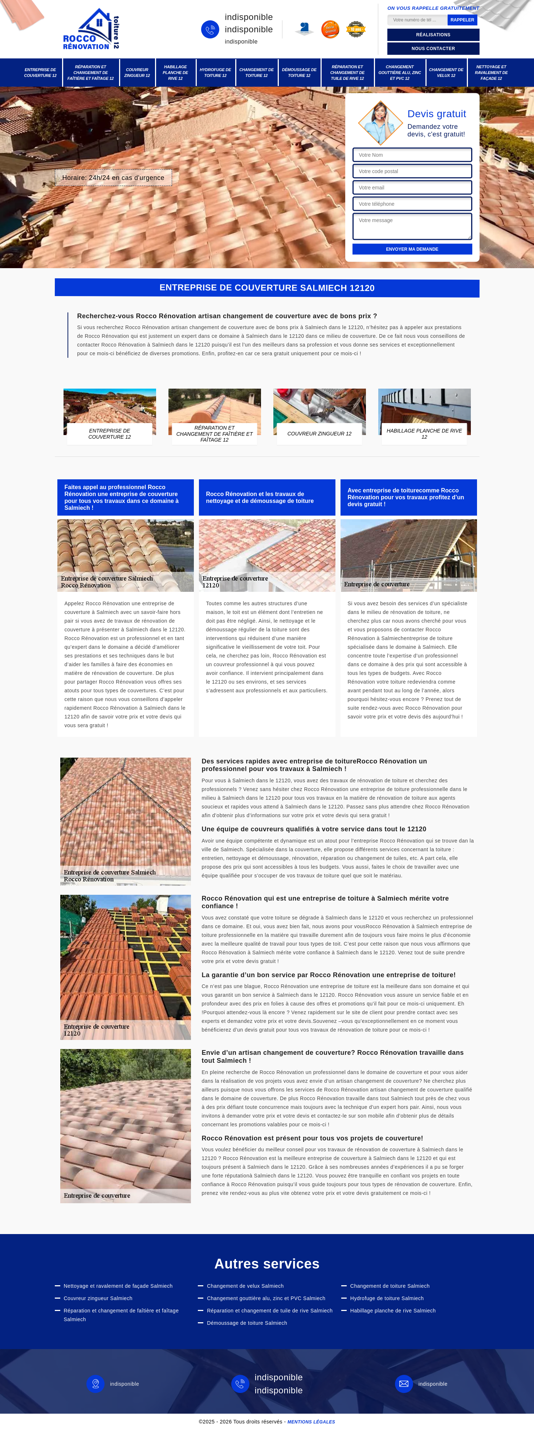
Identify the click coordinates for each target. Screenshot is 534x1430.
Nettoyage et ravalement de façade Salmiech (118, 1286)
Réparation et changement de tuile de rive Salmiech (270, 1311)
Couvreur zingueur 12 (137, 72)
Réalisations (433, 34)
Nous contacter (433, 48)
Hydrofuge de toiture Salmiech (387, 1298)
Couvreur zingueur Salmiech (98, 1298)
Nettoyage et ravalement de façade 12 (491, 73)
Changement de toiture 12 (256, 72)
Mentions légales (311, 1422)
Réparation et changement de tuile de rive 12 (347, 73)
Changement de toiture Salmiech (390, 1286)
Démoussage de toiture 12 (299, 72)
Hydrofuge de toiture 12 (215, 72)
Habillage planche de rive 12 (175, 73)
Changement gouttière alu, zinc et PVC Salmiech (266, 1298)
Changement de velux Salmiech (245, 1286)
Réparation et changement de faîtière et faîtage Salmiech (121, 1315)
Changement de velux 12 (446, 72)
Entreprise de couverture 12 (40, 72)
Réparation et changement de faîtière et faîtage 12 (91, 73)
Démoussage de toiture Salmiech (247, 1323)
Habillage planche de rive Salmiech (393, 1311)
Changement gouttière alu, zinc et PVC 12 (399, 73)
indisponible (249, 17)
